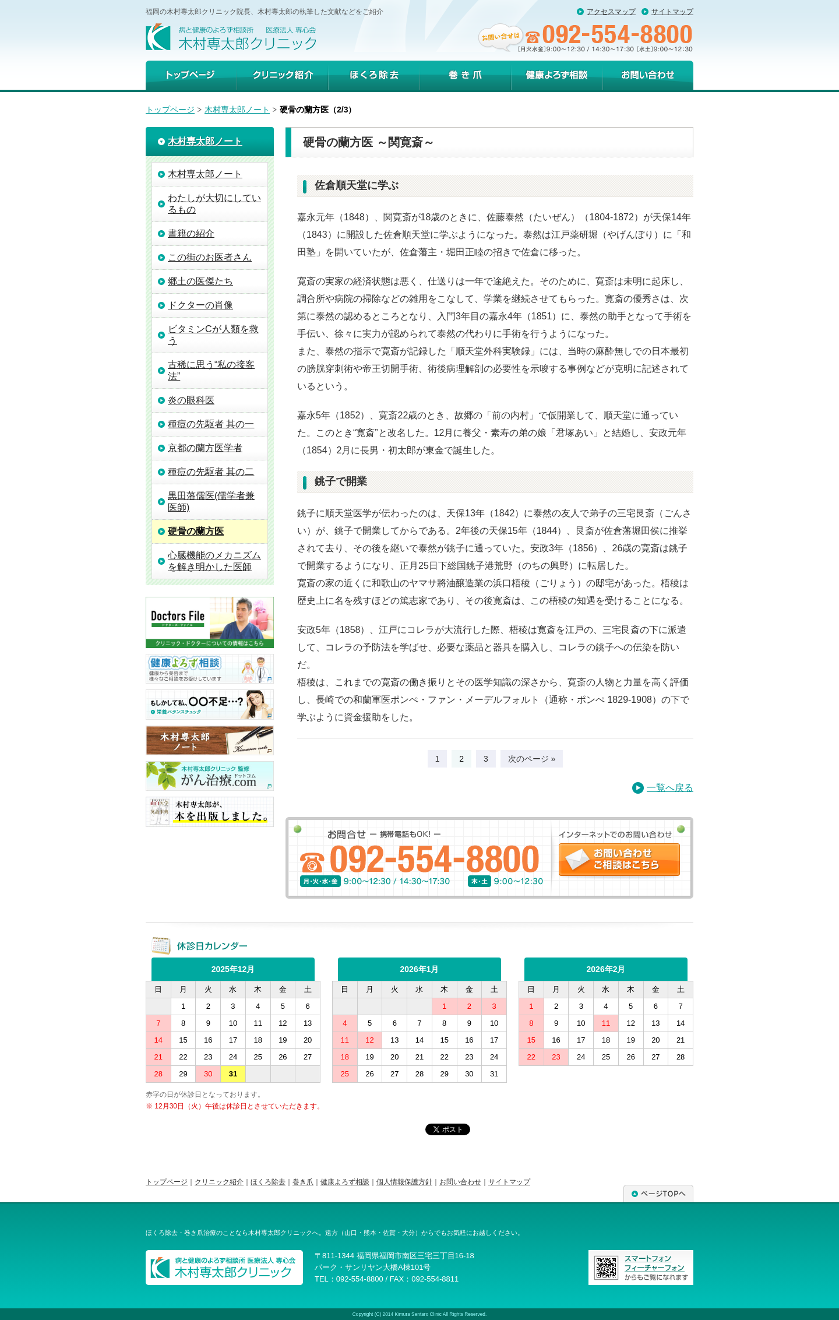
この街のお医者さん (210, 257)
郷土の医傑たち (200, 281)
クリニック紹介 (282, 75)
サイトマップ (672, 12)
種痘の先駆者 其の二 (211, 472)
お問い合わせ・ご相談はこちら (619, 859)
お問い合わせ (460, 1182)
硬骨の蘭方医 (196, 531)
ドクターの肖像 (200, 305)
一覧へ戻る (670, 788)
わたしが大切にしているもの (214, 203)
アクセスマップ (611, 12)
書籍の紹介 (191, 233)
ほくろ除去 (374, 75)
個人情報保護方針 (404, 1182)
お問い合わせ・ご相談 (647, 75)
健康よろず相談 (556, 75)
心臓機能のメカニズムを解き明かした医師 (214, 561)
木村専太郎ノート (237, 109)
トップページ (191, 75)
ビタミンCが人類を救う (213, 335)
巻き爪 (465, 75)
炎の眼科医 (191, 400)
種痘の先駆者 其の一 (211, 424)
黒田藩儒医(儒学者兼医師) (211, 501)
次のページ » (532, 758)
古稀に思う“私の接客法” (211, 370)
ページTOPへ (658, 1193)
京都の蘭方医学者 (205, 448)
